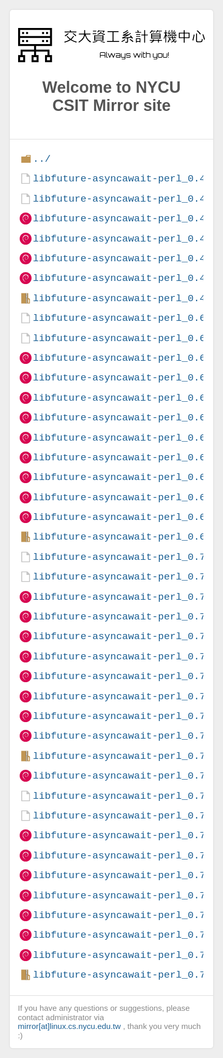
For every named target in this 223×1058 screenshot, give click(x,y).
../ (42, 159)
